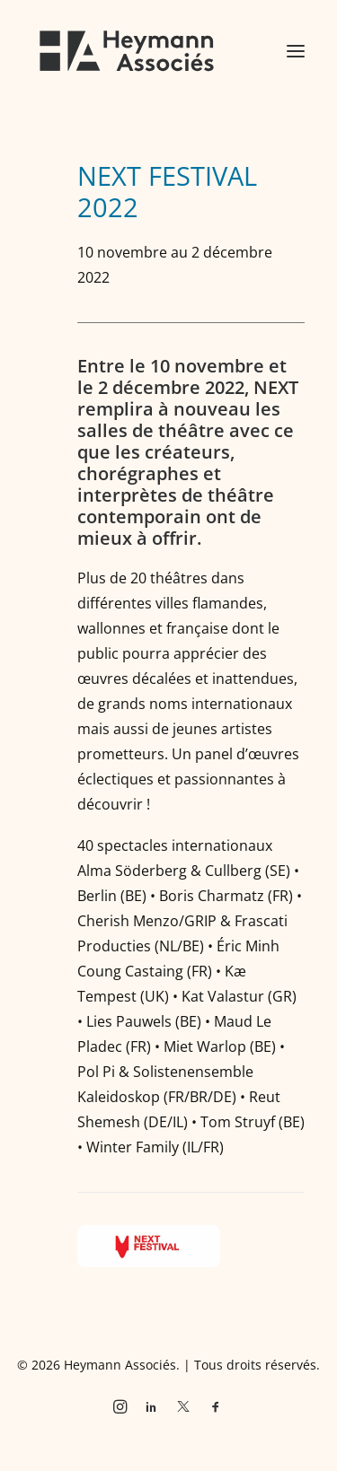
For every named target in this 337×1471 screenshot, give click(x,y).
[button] (295, 51)
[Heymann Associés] (126, 51)
